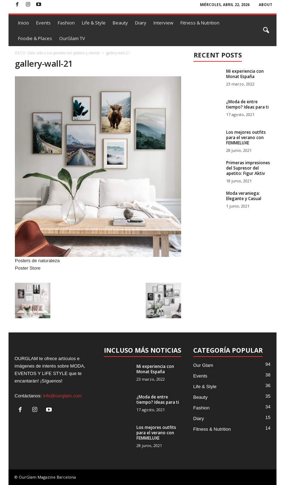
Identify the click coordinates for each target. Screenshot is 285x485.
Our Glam (203, 365)
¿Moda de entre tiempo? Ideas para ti (247, 104)
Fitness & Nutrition (199, 23)
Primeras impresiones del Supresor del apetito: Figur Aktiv (248, 168)
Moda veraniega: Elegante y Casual (243, 196)
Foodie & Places (35, 38)
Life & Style (94, 23)
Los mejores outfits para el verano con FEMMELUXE (246, 137)
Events (43, 23)
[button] (266, 30)
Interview (163, 23)
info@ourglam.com (62, 395)
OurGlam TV (72, 38)
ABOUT (265, 4)
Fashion (66, 23)
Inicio (23, 23)
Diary (140, 23)
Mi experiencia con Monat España (245, 73)
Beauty (120, 23)
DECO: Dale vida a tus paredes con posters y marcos (57, 52)
